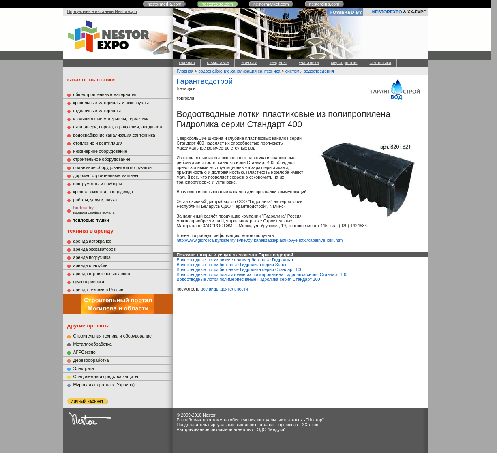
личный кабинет (87, 401)
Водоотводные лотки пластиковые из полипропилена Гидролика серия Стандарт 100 (262, 274)
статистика (381, 62)
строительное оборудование (102, 159)
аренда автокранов (92, 241)
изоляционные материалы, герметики (111, 118)
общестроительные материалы (104, 94)
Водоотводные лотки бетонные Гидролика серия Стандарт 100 (240, 269)
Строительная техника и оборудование (112, 335)
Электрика (83, 368)
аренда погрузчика (92, 257)
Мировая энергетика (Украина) (104, 384)
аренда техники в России (98, 289)
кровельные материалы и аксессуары (111, 102)
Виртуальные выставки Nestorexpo (102, 11)
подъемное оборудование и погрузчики (112, 167)
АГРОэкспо (84, 352)
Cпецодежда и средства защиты (105, 376)
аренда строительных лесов (101, 273)
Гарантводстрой (205, 81)
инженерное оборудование (100, 151)
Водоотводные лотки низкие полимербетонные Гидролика (235, 259)
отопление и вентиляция (98, 143)
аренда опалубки (90, 265)
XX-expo (310, 424)
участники (309, 62)
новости (249, 62)
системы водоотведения (309, 70)
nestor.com (165, 4)
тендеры (278, 62)
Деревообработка (91, 360)
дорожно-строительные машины (105, 175)
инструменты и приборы (97, 183)
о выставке (218, 62)
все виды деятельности (224, 288)
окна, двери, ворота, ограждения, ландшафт (118, 126)
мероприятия (344, 62)
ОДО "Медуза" (271, 429)
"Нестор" (315, 419)
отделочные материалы (97, 110)
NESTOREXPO (387, 11)
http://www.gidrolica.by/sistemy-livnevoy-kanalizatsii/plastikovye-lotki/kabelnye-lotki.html (260, 240)
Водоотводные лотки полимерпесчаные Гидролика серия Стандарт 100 (248, 279)
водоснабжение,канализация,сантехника (114, 134)
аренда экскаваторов (94, 249)
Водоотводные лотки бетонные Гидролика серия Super (232, 264)
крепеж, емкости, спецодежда (103, 191)
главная (187, 62)
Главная (185, 70)
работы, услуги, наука (95, 199)
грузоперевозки (88, 281)
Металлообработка (92, 344)
